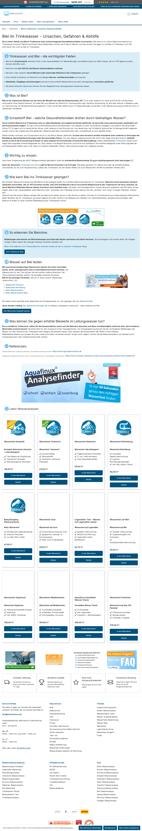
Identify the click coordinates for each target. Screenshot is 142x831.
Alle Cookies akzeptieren (129, 828)
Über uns (53, 735)
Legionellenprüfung (105, 729)
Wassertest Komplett (35, 306)
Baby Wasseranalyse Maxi (17, 293)
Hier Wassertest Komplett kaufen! (17, 311)
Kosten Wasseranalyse (106, 710)
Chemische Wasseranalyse (13, 776)
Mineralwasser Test (10, 794)
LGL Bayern (54, 773)
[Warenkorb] (133, 14)
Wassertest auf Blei (119, 519)
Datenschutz (55, 710)
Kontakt (53, 742)
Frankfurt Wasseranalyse (107, 785)
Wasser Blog (102, 723)
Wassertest (27, 86)
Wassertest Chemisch (15, 285)
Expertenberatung (57, 714)
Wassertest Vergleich (105, 732)
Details (18, 482)
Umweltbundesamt (57, 782)
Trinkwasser (121, 141)
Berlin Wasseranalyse (106, 766)
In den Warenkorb (18, 475)
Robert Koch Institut (58, 776)
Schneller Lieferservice (59, 726)
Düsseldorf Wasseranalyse (108, 779)
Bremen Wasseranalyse (107, 769)
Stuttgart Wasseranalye (106, 801)
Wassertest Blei (86, 301)
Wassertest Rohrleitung (15, 287)
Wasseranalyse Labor (106, 714)
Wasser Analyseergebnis (107, 717)
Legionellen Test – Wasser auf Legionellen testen (87, 520)
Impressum (54, 720)
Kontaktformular (23, 748)
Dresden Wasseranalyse (107, 776)
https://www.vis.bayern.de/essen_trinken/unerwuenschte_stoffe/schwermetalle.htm (100, 356)
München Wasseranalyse (107, 797)
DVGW (52, 769)
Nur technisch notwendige (90, 828)
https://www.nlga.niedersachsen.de (66, 351)
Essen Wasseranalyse (106, 782)
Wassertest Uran (47, 519)
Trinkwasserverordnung (31, 165)
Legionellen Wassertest (11, 769)
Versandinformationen (59, 738)
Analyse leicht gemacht (106, 707)
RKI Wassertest (8, 788)
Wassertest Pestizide (120, 597)
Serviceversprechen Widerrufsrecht (65, 729)
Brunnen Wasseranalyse (12, 782)
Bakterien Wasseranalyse (12, 785)
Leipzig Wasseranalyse (106, 794)
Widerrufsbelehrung (58, 745)
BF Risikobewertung (58, 766)
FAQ (51, 717)
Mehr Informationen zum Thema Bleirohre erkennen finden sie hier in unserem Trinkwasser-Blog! (45, 246)
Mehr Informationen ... (67, 828)
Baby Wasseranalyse (14, 290)
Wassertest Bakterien (85, 441)
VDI (51, 785)
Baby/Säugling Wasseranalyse (11, 520)
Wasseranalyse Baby (11, 779)
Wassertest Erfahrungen (60, 748)
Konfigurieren (110, 828)
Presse (52, 723)
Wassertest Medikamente (51, 597)
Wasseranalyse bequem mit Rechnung (66, 751)
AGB (51, 707)
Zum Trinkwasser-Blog (14, 252)
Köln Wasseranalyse (105, 791)
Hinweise (87, 2)
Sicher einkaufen (57, 732)
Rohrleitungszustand (10, 773)
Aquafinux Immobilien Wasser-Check (85, 598)
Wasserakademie (57, 788)
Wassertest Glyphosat (15, 597)
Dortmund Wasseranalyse (107, 773)
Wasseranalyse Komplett (12, 766)
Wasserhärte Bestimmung (107, 720)
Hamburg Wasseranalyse (107, 788)
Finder (99, 735)
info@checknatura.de (12, 714)
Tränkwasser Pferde (10, 791)
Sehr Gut (76, 2)
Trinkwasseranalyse (10, 797)
